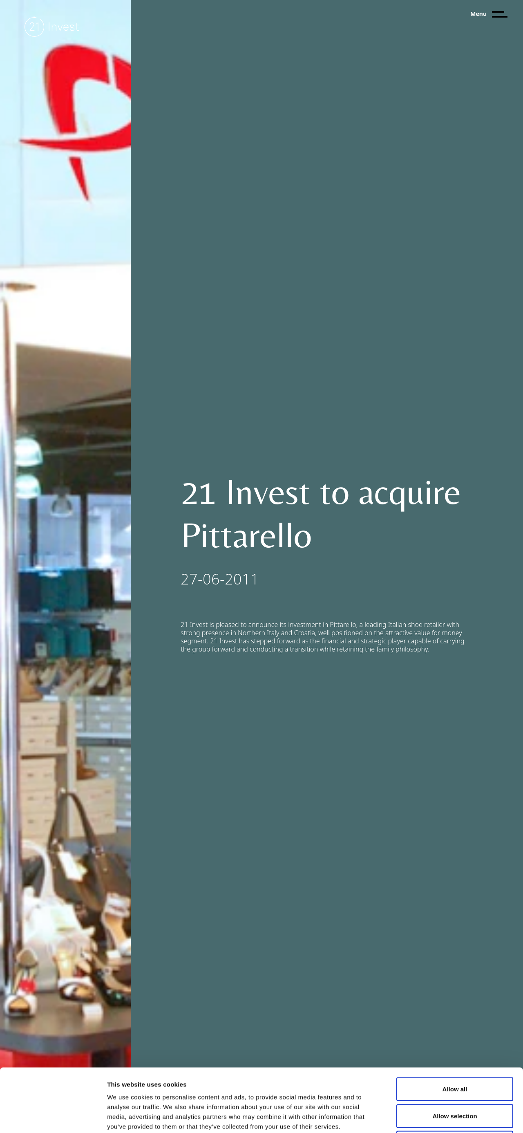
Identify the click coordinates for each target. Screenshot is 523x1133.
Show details (429, 1116)
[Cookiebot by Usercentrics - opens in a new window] (53, 1117)
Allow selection (454, 1052)
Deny (455, 1079)
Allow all (455, 1025)
